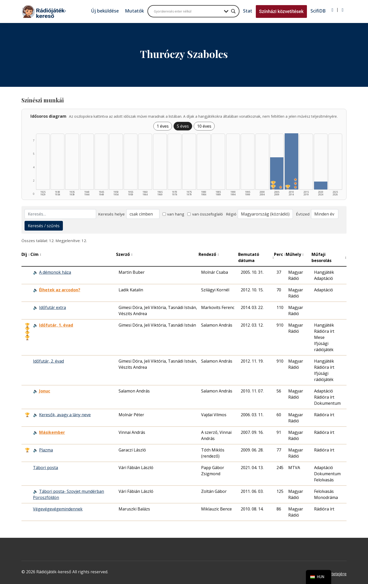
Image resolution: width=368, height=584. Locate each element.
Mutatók (134, 11)
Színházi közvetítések (281, 11)
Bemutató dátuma (256, 257)
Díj (25, 254)
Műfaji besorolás (329, 257)
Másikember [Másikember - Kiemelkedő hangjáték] (52, 432)
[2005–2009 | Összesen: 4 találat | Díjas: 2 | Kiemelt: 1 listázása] (276, 173)
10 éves (204, 126)
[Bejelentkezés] (332, 10)
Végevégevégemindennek (58, 509)
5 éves (183, 126)
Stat (247, 11)
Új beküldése (105, 11)
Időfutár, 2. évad (48, 361)
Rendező (209, 254)
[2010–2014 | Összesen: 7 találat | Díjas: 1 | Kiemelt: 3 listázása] (291, 161)
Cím (35, 254)
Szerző (124, 254)
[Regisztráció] (342, 10)
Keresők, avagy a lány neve (65, 415)
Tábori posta (45, 467)
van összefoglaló (205, 214)
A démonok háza (55, 272)
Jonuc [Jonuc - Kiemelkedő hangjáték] (44, 391)
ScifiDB (318, 11)
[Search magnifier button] (233, 11)
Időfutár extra (52, 307)
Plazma (46, 450)
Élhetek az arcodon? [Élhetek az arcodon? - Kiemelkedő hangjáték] (59, 290)
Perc (280, 254)
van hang (174, 214)
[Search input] (187, 11)
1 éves (163, 126)
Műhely (295, 254)
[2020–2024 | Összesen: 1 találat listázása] (320, 185)
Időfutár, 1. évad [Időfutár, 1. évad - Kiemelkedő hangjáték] (56, 325)
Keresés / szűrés (44, 226)
